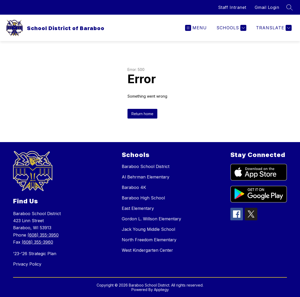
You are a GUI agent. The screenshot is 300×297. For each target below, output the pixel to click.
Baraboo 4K (134, 187)
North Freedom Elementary (149, 239)
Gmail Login (267, 7)
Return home (142, 113)
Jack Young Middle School (148, 229)
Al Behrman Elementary (145, 177)
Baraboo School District (145, 166)
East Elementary (138, 208)
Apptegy (161, 289)
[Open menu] (196, 28)
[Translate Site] (273, 28)
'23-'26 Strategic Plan (34, 253)
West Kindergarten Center (147, 250)
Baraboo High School (143, 197)
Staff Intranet (232, 7)
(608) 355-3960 (37, 242)
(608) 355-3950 (43, 235)
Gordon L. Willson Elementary (151, 218)
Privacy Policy (27, 264)
